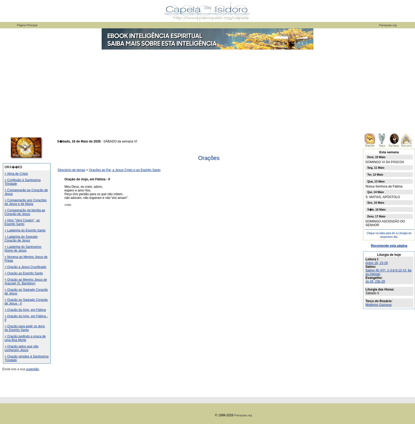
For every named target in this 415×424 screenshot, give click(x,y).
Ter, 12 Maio (375, 174)
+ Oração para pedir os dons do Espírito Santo (24, 328)
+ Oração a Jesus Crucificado (25, 267)
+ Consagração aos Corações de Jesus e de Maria (25, 202)
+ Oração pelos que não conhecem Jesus (21, 348)
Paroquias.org (387, 25)
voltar (68, 204)
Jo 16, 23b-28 (375, 281)
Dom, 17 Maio (376, 216)
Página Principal (27, 25)
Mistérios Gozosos (379, 305)
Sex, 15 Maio (375, 202)
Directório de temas (71, 170)
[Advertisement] (207, 90)
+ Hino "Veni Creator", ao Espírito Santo (22, 222)
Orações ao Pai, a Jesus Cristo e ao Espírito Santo (125, 170)
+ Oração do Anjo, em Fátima (25, 310)
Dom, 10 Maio (376, 157)
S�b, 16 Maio (376, 209)
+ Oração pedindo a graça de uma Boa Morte (25, 338)
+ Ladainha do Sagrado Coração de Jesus (21, 238)
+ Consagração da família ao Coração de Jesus (24, 212)
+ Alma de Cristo (16, 174)
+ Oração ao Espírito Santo (23, 273)
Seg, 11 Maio (376, 167)
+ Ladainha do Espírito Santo (25, 230)
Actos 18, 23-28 (377, 263)
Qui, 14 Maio (375, 192)
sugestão (32, 369)
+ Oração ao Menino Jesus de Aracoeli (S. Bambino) (25, 281)
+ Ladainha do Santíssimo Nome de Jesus (22, 248)
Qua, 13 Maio (376, 181)
